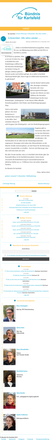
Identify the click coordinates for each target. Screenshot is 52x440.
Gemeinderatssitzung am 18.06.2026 (25, 237)
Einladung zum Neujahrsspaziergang (26, 210)
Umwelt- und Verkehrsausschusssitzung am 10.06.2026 (26, 226)
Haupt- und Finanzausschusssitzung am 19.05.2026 (26, 222)
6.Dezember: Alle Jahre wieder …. (38, 34)
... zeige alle (26, 212)
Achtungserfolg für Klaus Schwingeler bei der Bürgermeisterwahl (26, 207)
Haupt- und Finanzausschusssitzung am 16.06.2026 (26, 230)
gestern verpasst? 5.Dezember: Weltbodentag (20, 176)
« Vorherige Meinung (8, 183)
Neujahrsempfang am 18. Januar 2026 (26, 205)
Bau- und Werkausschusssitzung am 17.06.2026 (26, 233)
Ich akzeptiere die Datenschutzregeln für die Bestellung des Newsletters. (27, 255)
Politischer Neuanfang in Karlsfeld (23, 275)
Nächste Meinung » (44, 183)
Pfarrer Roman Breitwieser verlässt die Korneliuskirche (20, 271)
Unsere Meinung (21, 34)
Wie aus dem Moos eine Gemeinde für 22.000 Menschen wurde (24, 279)
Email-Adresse (26, 249)
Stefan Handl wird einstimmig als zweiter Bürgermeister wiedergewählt (24, 285)
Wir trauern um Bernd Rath (26, 200)
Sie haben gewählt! (26, 203)
